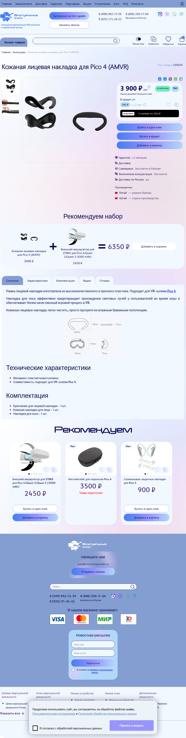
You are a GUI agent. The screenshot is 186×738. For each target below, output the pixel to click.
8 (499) (110, 14)
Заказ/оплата (23, 3)
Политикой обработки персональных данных (107, 713)
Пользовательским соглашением (53, 713)
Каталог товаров (14, 42)
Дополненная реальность (147, 695)
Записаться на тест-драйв (69, 16)
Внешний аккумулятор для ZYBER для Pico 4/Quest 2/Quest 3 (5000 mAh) (77, 246)
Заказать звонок (69, 25)
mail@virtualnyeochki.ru (93, 564)
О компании (102, 3)
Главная (7, 3)
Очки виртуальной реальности (48, 695)
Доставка (41, 3)
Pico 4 (171, 291)
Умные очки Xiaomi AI (121, 700)
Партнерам (72, 3)
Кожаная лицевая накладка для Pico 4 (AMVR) (28, 246)
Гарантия (56, 3)
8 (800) (137, 15)
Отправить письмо (93, 571)
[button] (29, 474)
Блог (116, 3)
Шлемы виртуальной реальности (15, 695)
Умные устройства (82, 693)
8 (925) (110, 19)
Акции (87, 3)
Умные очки (112, 693)
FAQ (125, 3)
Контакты (138, 3)
